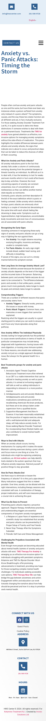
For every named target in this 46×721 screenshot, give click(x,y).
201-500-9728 (34, 13)
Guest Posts (23, 626)
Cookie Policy (23, 631)
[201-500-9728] (34, 7)
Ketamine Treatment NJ (14, 712)
